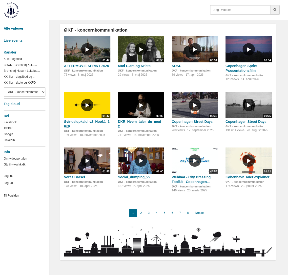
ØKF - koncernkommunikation (83, 70)
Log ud (8, 183)
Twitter (8, 128)
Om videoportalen (15, 158)
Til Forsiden (11, 195)
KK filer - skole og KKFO (20, 82)
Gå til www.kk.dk (14, 164)
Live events (13, 40)
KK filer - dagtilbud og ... (19, 76)
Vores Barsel (74, 177)
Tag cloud (12, 104)
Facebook (10, 122)
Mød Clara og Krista (134, 66)
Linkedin (9, 140)
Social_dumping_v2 (134, 177)
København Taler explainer (247, 177)
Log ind (8, 176)
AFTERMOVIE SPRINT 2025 (86, 66)
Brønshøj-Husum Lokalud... (22, 71)
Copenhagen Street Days (192, 122)
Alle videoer (13, 28)
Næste (199, 213)
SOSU (177, 66)
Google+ (9, 134)
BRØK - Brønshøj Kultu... (20, 65)
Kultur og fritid (13, 59)
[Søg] (275, 10)
